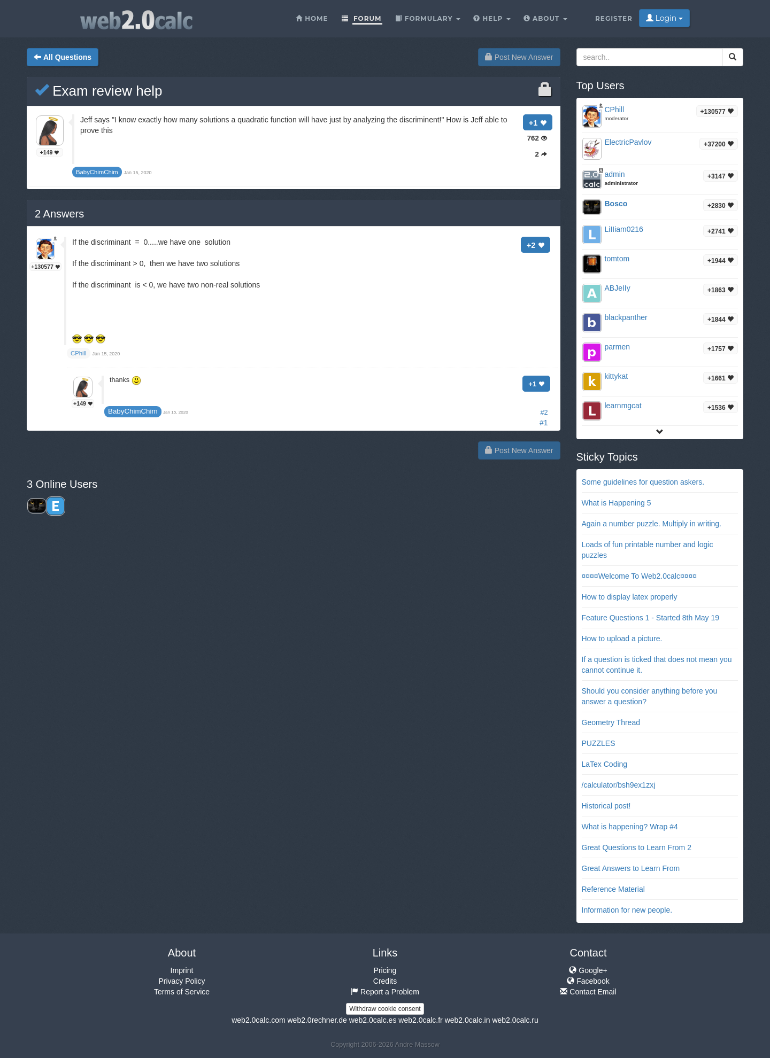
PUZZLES (598, 743)
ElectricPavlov (628, 142)
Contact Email (588, 991)
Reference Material (613, 889)
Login (664, 18)
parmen (617, 347)
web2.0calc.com (258, 1020)
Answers (59, 214)
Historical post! (606, 806)
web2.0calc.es (373, 1020)
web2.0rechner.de (316, 1020)
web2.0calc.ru (515, 1020)
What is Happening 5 (616, 503)
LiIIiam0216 (624, 229)
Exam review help (98, 91)
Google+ (588, 970)
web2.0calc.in (467, 1020)
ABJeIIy (617, 288)
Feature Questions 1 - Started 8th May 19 (651, 617)
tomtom (617, 258)
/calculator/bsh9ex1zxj (619, 785)
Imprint (182, 970)
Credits (385, 981)
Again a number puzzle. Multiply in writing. (651, 523)
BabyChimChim (133, 411)
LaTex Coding (605, 764)
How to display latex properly (629, 597)
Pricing (385, 970)
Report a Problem (385, 991)
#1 (544, 422)
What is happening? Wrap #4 (630, 826)
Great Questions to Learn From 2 (636, 847)
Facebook (588, 981)
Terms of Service (182, 991)
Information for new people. (627, 910)
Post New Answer (519, 57)
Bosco (616, 203)
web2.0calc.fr (420, 1020)
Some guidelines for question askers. (643, 482)
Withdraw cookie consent (384, 1009)
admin (615, 174)
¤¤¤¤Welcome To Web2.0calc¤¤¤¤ (639, 576)
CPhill (615, 109)
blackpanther (626, 317)
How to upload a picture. (622, 638)
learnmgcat (623, 405)
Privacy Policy (181, 981)
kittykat (616, 376)
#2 (544, 412)
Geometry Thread (611, 722)
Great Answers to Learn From (631, 868)
